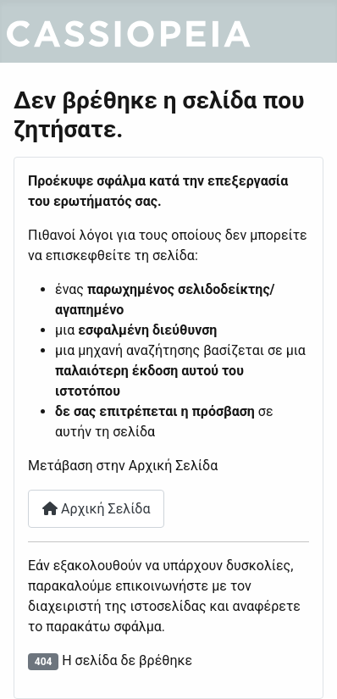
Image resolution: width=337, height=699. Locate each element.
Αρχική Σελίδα (96, 509)
